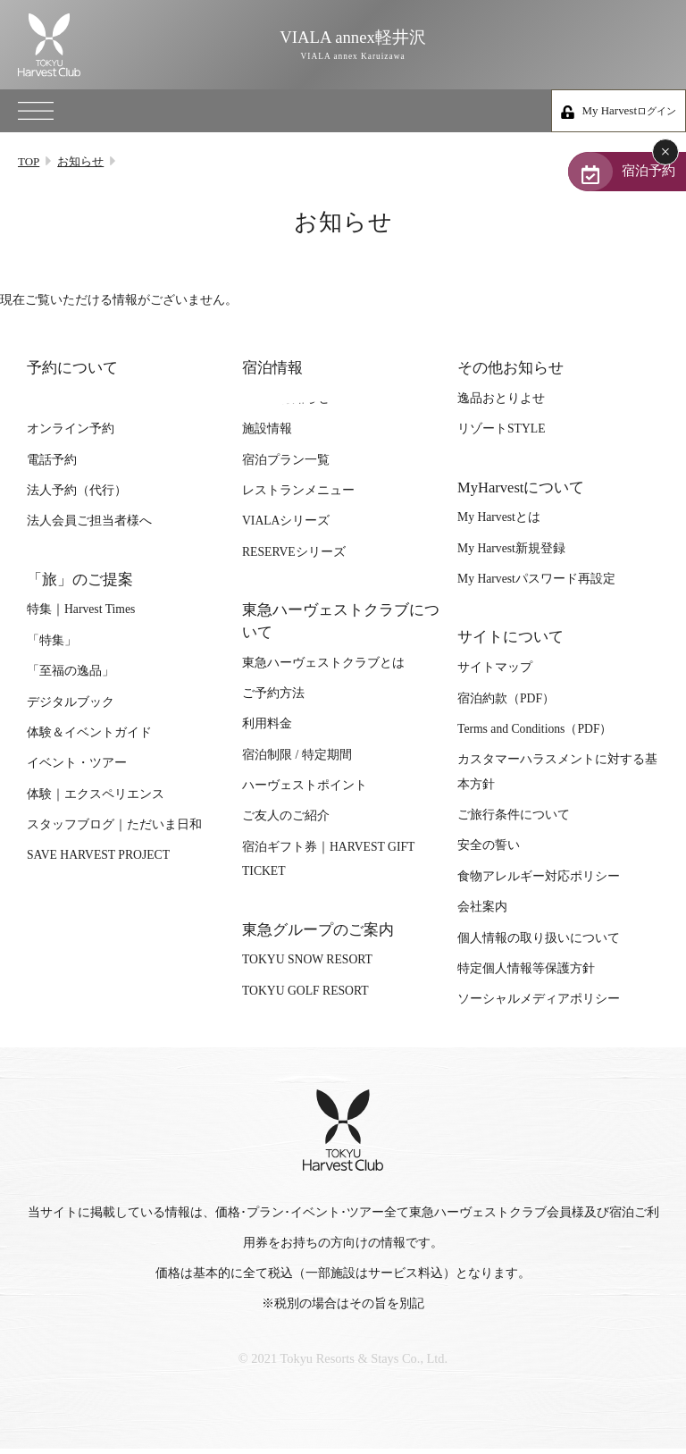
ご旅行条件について (513, 822)
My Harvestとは (498, 525)
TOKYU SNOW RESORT (307, 967)
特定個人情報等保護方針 (526, 976)
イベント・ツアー (77, 770)
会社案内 (482, 914)
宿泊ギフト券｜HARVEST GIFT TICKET (328, 867)
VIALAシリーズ (286, 528)
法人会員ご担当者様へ (89, 528)
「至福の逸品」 (70, 678)
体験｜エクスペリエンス (95, 802)
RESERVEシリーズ (294, 560)
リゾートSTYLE (501, 436)
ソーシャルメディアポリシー (538, 1006)
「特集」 (52, 648)
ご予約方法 (273, 701)
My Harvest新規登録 (511, 556)
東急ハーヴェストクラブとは (323, 670)
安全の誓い (488, 853)
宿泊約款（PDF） (506, 706)
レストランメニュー (298, 498)
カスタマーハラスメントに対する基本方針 (557, 779)
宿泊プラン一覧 (286, 467)
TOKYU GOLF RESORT (305, 998)
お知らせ (80, 161)
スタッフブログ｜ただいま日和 (114, 832)
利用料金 (267, 731)
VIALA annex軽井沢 (342, 45)
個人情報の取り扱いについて (538, 945)
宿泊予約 (616, 173)
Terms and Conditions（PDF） (534, 737)
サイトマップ (494, 675)
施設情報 (267, 436)
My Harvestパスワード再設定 (536, 586)
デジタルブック (70, 709)
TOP (28, 161)
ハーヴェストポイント (304, 793)
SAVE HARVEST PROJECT (98, 863)
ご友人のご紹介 (286, 823)
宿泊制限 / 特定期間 (297, 762)
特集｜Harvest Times (81, 617)
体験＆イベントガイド (89, 740)
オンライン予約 (70, 436)
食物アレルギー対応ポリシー (538, 884)
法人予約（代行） (77, 498)
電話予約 (52, 467)
